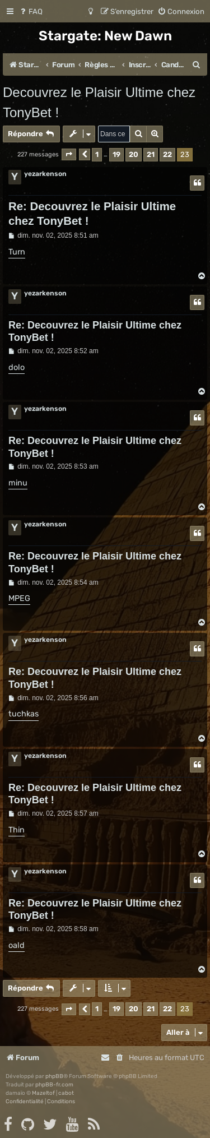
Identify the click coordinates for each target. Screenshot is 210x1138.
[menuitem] (30, 11)
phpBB (54, 1076)
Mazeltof (43, 1093)
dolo (16, 367)
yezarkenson (45, 174)
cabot (66, 1093)
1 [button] (97, 154)
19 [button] (116, 154)
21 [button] (151, 154)
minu (17, 483)
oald (16, 945)
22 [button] (167, 154)
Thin (16, 830)
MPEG (19, 598)
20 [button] (133, 154)
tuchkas (23, 714)
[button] (69, 154)
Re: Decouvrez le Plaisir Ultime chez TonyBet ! (92, 213)
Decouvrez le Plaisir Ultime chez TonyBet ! (99, 102)
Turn (16, 252)
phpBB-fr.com (54, 1084)
